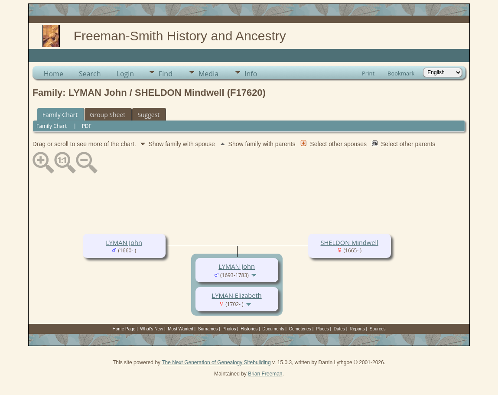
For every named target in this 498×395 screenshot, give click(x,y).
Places (322, 328)
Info (250, 73)
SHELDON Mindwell (349, 242)
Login (125, 73)
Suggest (148, 115)
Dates (339, 328)
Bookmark (400, 73)
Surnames (208, 328)
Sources (378, 328)
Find (166, 73)
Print (368, 73)
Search (90, 73)
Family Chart (60, 115)
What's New (151, 328)
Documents (273, 328)
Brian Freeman (265, 374)
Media (208, 73)
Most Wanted (180, 328)
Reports (357, 328)
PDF (86, 126)
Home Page (124, 328)
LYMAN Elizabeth (237, 295)
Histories (249, 328)
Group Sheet (107, 115)
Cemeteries (300, 328)
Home (53, 73)
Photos (229, 328)
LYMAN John (124, 242)
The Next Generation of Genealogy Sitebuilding (216, 362)
